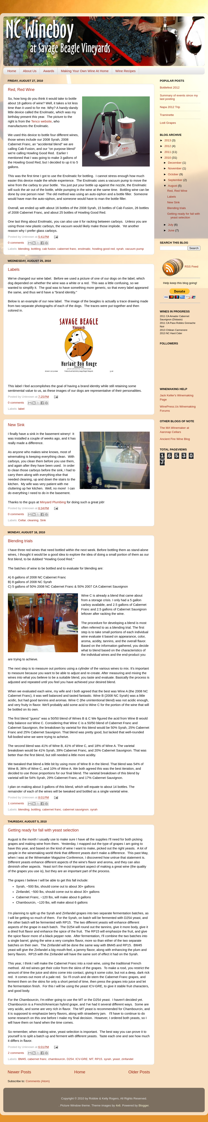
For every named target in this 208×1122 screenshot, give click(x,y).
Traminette (167, 115)
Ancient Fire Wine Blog (175, 439)
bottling (36, 248)
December (175, 162)
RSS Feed (180, 266)
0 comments (16, 242)
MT (91, 1059)
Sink (43, 520)
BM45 (22, 1059)
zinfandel (127, 1059)
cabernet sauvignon (76, 809)
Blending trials (20, 541)
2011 (168, 152)
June (171, 230)
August (173, 185)
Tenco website (41, 121)
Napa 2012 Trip (170, 107)
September (175, 180)
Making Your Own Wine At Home (85, 71)
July (171, 224)
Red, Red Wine (21, 89)
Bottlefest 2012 (170, 87)
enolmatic (84, 248)
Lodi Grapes (168, 122)
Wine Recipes (125, 71)
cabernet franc (66, 248)
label (21, 408)
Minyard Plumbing (53, 502)
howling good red (103, 248)
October (173, 174)
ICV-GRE (82, 1059)
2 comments (16, 1053)
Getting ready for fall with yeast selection (43, 830)
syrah (119, 248)
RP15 (98, 1059)
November (175, 168)
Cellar (22, 520)
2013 (168, 140)
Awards (48, 71)
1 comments (16, 803)
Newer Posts (19, 1072)
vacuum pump (134, 248)
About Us (30, 71)
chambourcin (56, 1059)
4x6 (118, 1105)
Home (11, 71)
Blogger (144, 1105)
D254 (70, 1059)
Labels (13, 269)
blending (23, 248)
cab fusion (49, 248)
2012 (168, 146)
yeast (116, 1059)
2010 (168, 157)
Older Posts (139, 1072)
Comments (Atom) (38, 1081)
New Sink (16, 425)
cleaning (32, 520)
